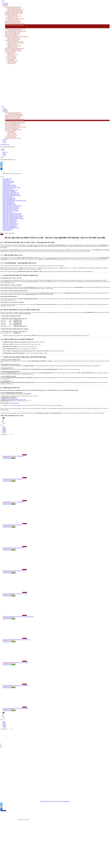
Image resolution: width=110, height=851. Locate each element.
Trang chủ (5, 108)
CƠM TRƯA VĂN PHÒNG (12, 54)
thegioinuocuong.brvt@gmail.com (12, 745)
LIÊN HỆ (4, 142)
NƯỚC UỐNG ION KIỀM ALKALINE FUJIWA (14, 25)
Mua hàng (13, 458)
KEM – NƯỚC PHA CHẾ (12, 60)
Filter (2, 234)
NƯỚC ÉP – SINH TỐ (11, 62)
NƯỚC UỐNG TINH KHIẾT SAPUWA (12, 32)
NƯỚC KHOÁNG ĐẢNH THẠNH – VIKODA (14, 13)
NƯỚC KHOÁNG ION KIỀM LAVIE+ (14, 10)
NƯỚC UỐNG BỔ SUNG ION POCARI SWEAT (14, 48)
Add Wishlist (5, 458)
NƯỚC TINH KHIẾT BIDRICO (13, 37)
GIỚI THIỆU (5, 4)
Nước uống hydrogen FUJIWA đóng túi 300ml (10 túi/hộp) (14, 570)
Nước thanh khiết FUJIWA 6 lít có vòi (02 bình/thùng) (13, 501)
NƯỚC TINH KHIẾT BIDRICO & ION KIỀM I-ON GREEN (16, 36)
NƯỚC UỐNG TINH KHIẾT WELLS (12, 34)
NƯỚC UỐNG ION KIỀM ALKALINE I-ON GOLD (15, 28)
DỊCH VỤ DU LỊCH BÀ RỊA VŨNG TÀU (13, 50)
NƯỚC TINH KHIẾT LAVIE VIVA (14, 8)
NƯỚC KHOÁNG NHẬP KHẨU (11, 14)
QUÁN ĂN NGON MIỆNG (10, 52)
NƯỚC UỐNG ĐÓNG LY (12, 44)
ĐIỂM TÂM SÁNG (11, 53)
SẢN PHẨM (5, 5)
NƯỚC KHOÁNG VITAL (12, 46)
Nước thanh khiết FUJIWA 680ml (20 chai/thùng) (12, 524)
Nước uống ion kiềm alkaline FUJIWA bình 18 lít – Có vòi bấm (15, 593)
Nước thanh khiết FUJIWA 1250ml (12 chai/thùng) (12, 478)
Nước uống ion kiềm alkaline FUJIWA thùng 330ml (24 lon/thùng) (15, 685)
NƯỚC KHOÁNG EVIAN (12, 17)
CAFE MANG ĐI (10, 59)
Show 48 (4, 432)
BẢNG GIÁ (5, 139)
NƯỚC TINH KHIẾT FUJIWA (13, 26)
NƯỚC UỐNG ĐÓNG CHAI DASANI (12, 22)
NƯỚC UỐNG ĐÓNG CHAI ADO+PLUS (15, 41)
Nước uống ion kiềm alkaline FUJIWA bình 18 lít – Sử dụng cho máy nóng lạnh (18, 616)
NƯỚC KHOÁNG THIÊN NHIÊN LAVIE (13, 6)
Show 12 (4, 429)
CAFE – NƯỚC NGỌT (11, 58)
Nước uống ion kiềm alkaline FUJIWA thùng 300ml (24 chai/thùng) (16, 662)
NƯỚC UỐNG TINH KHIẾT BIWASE (14, 30)
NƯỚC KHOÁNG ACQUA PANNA (14, 16)
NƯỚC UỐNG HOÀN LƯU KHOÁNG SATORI (14, 18)
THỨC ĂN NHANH (11, 55)
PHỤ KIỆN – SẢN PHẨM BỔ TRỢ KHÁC (13, 49)
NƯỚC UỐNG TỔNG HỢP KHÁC (12, 40)
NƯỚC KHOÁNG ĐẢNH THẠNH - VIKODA (12, 187)
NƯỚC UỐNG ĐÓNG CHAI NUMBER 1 (15, 43)
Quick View (24, 454)
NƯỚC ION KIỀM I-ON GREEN (13, 39)
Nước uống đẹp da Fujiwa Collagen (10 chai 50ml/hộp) (13, 547)
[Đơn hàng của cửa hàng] (6, 434)
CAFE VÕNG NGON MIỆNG (11, 57)
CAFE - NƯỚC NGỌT (7, 178)
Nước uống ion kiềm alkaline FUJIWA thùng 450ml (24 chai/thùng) (16, 708)
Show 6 (4, 427)
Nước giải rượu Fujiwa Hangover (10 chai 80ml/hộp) (13, 456)
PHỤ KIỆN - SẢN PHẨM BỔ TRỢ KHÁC (11, 227)
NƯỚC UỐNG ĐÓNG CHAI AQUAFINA (13, 21)
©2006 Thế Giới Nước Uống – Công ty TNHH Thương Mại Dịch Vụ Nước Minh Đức (55, 801)
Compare (9, 458)
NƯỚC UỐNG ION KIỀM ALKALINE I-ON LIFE (15, 23)
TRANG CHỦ (5, 3)
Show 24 (4, 431)
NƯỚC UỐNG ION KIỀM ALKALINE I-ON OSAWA (15, 31)
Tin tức (4, 140)
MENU (3, 0)
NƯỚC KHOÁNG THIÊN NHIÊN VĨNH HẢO (14, 12)
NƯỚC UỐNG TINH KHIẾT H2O (11, 35)
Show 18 (4, 430)
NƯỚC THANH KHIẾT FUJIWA (13, 27)
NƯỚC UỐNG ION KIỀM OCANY (14, 45)
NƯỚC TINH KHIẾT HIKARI (13, 19)
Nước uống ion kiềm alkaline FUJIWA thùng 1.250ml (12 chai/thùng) (16, 639)
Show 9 (4, 428)
